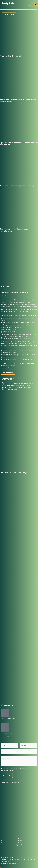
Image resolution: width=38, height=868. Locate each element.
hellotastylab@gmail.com (8, 718)
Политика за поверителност (10, 859)
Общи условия (5, 861)
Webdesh (13, 863)
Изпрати (6, 775)
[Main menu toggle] (29, 4)
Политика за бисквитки (27, 859)
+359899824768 (6, 733)
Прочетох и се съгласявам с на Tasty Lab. (15, 769)
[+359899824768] (5, 727)
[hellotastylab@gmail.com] (5, 713)
